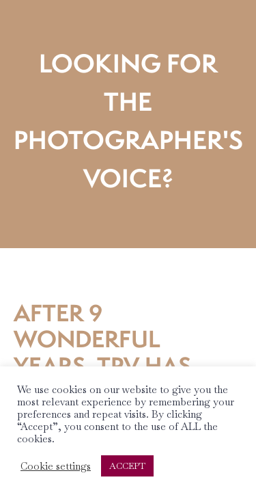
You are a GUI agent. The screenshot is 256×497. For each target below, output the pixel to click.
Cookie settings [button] (55, 466)
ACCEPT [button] (127, 466)
